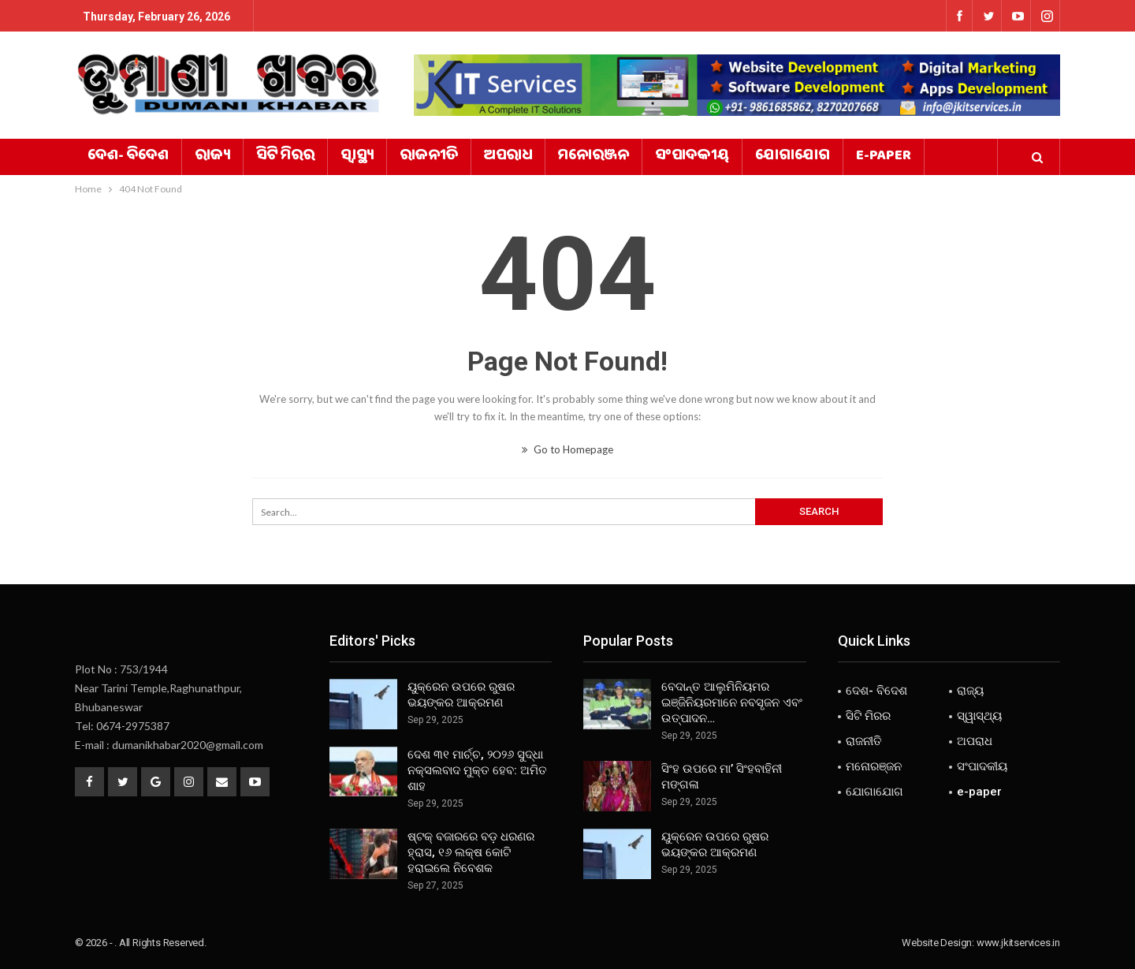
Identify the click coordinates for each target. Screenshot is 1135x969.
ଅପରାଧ (508, 157)
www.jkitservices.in (1018, 943)
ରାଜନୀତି (429, 157)
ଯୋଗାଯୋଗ (792, 157)
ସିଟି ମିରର (285, 157)
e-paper (883, 157)
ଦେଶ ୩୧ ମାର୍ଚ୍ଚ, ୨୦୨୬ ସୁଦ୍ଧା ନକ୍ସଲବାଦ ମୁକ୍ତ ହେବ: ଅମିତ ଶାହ (477, 770)
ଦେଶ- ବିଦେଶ (128, 157)
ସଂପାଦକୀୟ (692, 157)
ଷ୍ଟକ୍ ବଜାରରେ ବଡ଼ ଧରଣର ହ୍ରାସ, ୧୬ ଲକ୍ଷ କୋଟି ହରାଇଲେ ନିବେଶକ (470, 852)
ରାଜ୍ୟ (212, 157)
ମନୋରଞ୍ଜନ (593, 157)
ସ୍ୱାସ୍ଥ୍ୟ (357, 157)
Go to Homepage (567, 449)
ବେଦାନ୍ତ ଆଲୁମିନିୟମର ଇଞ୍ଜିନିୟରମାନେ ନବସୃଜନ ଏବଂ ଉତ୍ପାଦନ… (731, 702)
